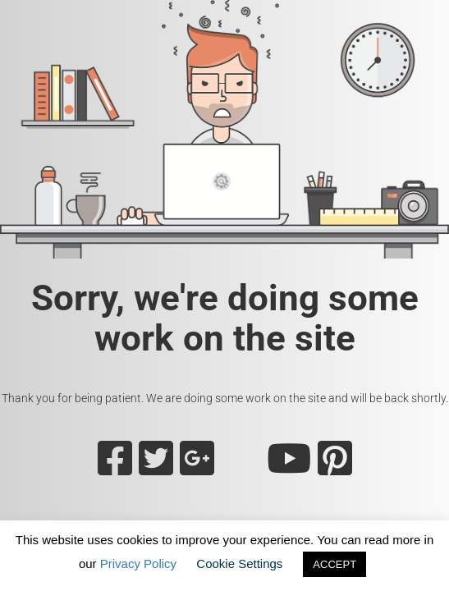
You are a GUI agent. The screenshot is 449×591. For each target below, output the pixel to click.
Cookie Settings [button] (239, 563)
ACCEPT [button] (334, 564)
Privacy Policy (138, 563)
